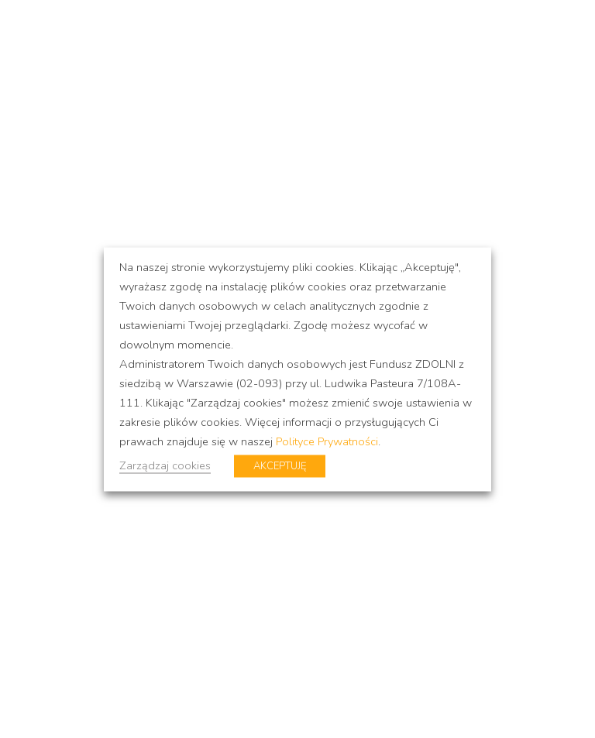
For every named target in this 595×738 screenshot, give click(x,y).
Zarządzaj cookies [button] (165, 464)
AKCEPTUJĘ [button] (279, 465)
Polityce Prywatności (327, 440)
